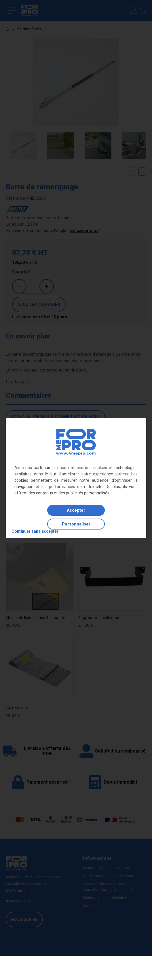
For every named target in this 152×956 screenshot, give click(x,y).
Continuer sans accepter (35, 531)
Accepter (76, 510)
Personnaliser (76, 524)
